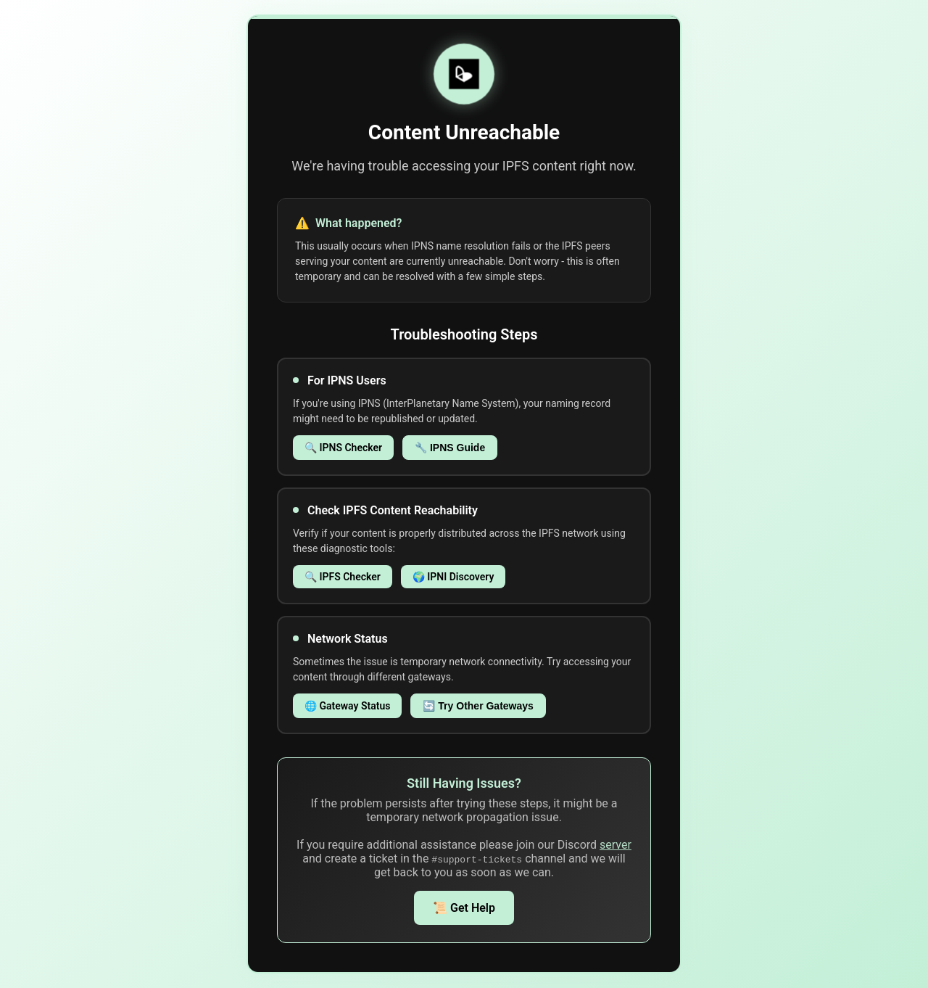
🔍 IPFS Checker (342, 576)
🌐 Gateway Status (347, 706)
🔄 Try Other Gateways (478, 706)
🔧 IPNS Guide (450, 447)
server (615, 845)
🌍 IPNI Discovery (453, 576)
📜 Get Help (464, 908)
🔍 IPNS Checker (343, 447)
